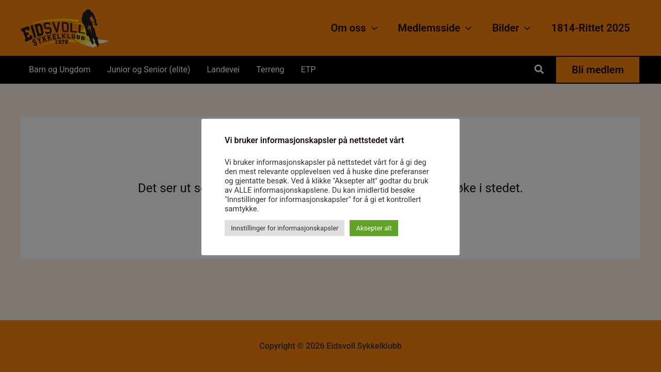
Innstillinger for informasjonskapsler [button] (284, 228)
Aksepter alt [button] (373, 228)
